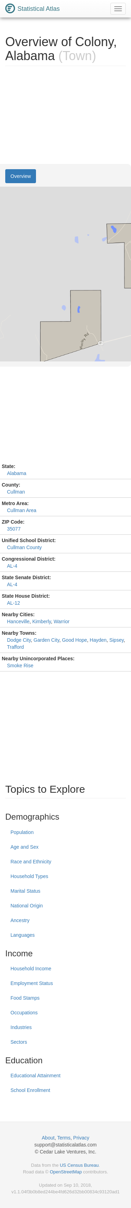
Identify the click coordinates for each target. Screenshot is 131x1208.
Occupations (24, 1012)
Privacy (81, 1138)
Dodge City (19, 640)
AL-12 (13, 603)
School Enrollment (30, 1090)
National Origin (26, 905)
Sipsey (116, 640)
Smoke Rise (20, 665)
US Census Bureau (79, 1165)
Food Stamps (24, 998)
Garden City (46, 640)
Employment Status (31, 983)
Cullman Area (21, 510)
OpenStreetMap (66, 1171)
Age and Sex (24, 847)
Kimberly (41, 621)
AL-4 (12, 566)
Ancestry (19, 920)
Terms (64, 1138)
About (48, 1138)
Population (22, 832)
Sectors (18, 1042)
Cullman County (24, 547)
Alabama (16, 473)
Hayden (98, 640)
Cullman (16, 492)
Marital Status (25, 891)
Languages (22, 935)
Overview (20, 176)
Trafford (15, 647)
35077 (14, 529)
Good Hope (74, 640)
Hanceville (18, 621)
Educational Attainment (35, 1075)
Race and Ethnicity (30, 861)
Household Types (29, 876)
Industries (21, 1027)
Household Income (30, 968)
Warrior (62, 621)
